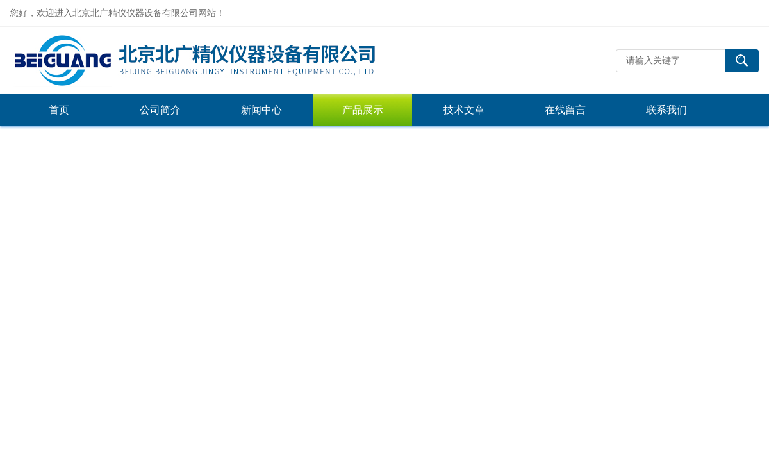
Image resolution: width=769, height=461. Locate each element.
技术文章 (463, 109)
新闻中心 (261, 109)
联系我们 (666, 109)
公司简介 (160, 109)
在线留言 (565, 109)
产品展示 (362, 109)
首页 (59, 109)
